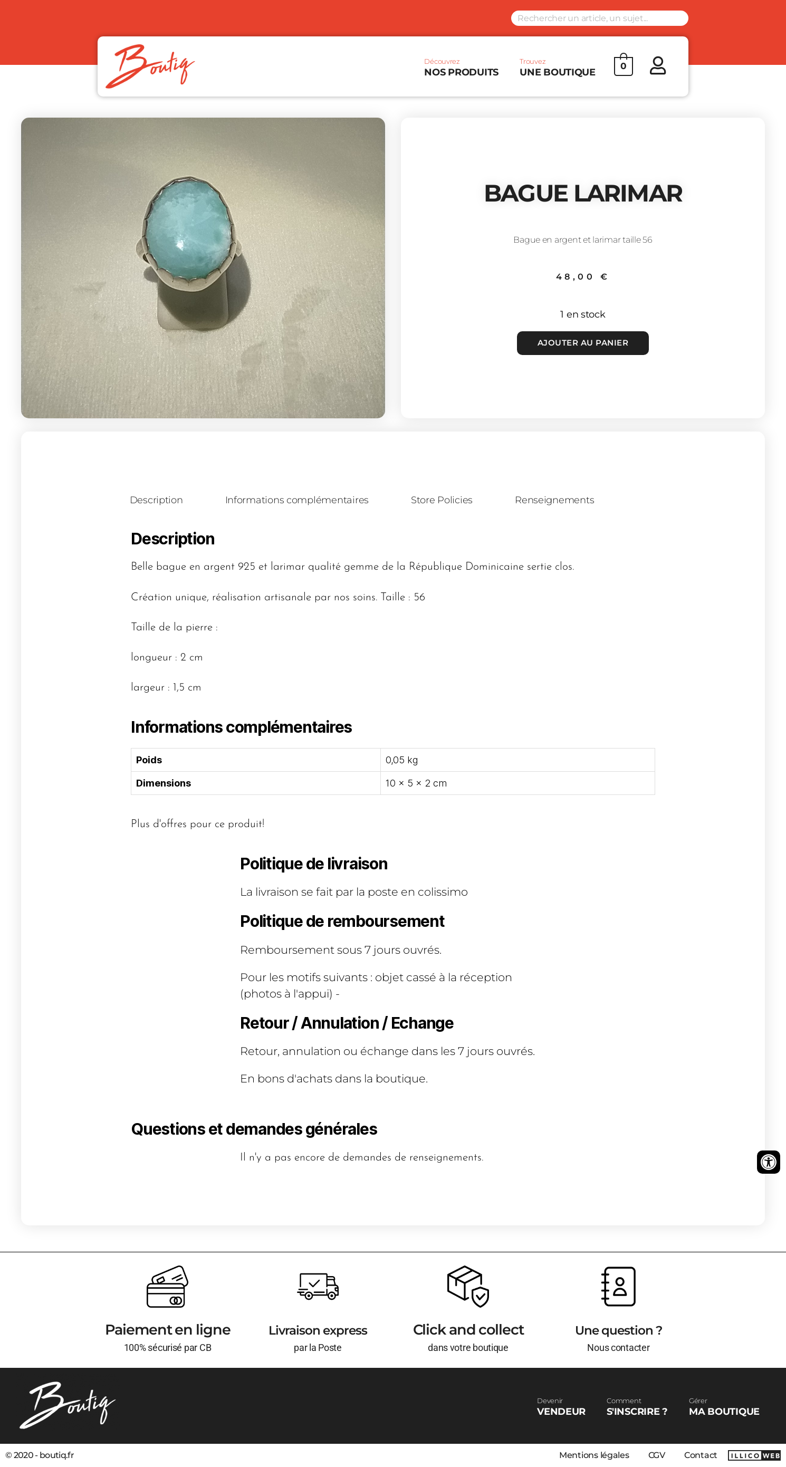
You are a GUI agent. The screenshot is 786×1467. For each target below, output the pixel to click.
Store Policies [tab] (452, 500)
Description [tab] (158, 500)
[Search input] (599, 18)
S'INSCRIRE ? (637, 1406)
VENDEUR (561, 1406)
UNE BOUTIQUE (558, 67)
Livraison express (318, 1329)
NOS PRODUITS (461, 67)
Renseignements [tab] (569, 500)
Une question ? (618, 1329)
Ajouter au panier (582, 343)
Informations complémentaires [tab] (303, 500)
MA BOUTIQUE (724, 1406)
